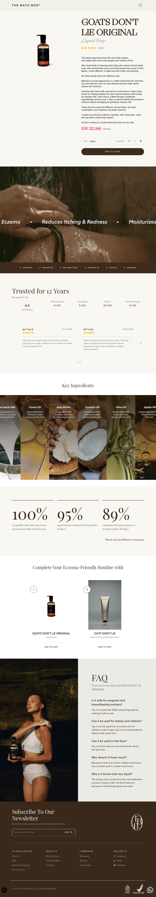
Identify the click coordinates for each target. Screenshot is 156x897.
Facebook (120, 865)
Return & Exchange (21, 865)
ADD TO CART (51, 647)
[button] (141, 343)
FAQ (14, 861)
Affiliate (83, 861)
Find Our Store (52, 856)
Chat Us (15, 856)
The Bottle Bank (53, 861)
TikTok (118, 861)
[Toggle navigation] (140, 5)
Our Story (50, 865)
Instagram (120, 856)
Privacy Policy (18, 870)
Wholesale (84, 856)
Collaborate (85, 865)
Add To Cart (112, 151)
